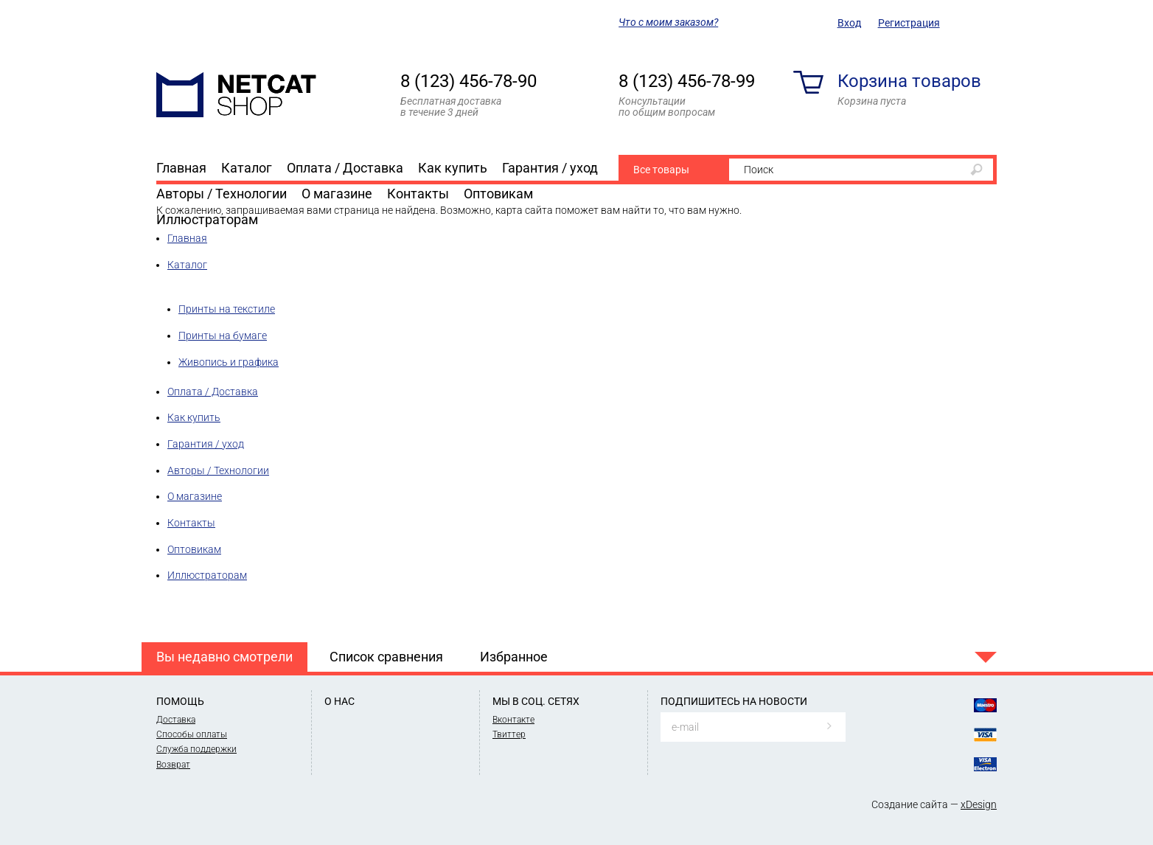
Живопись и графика (228, 362)
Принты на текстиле (226, 309)
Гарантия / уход (550, 167)
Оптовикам (498, 193)
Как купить (452, 167)
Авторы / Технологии (221, 193)
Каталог (246, 167)
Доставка (175, 719)
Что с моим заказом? (668, 22)
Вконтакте (513, 719)
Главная (181, 167)
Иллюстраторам (207, 219)
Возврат (173, 764)
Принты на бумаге (222, 335)
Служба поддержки (196, 749)
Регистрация (909, 23)
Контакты (418, 193)
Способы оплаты (191, 734)
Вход (849, 23)
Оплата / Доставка (345, 167)
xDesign (979, 804)
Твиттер (509, 734)
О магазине (337, 193)
